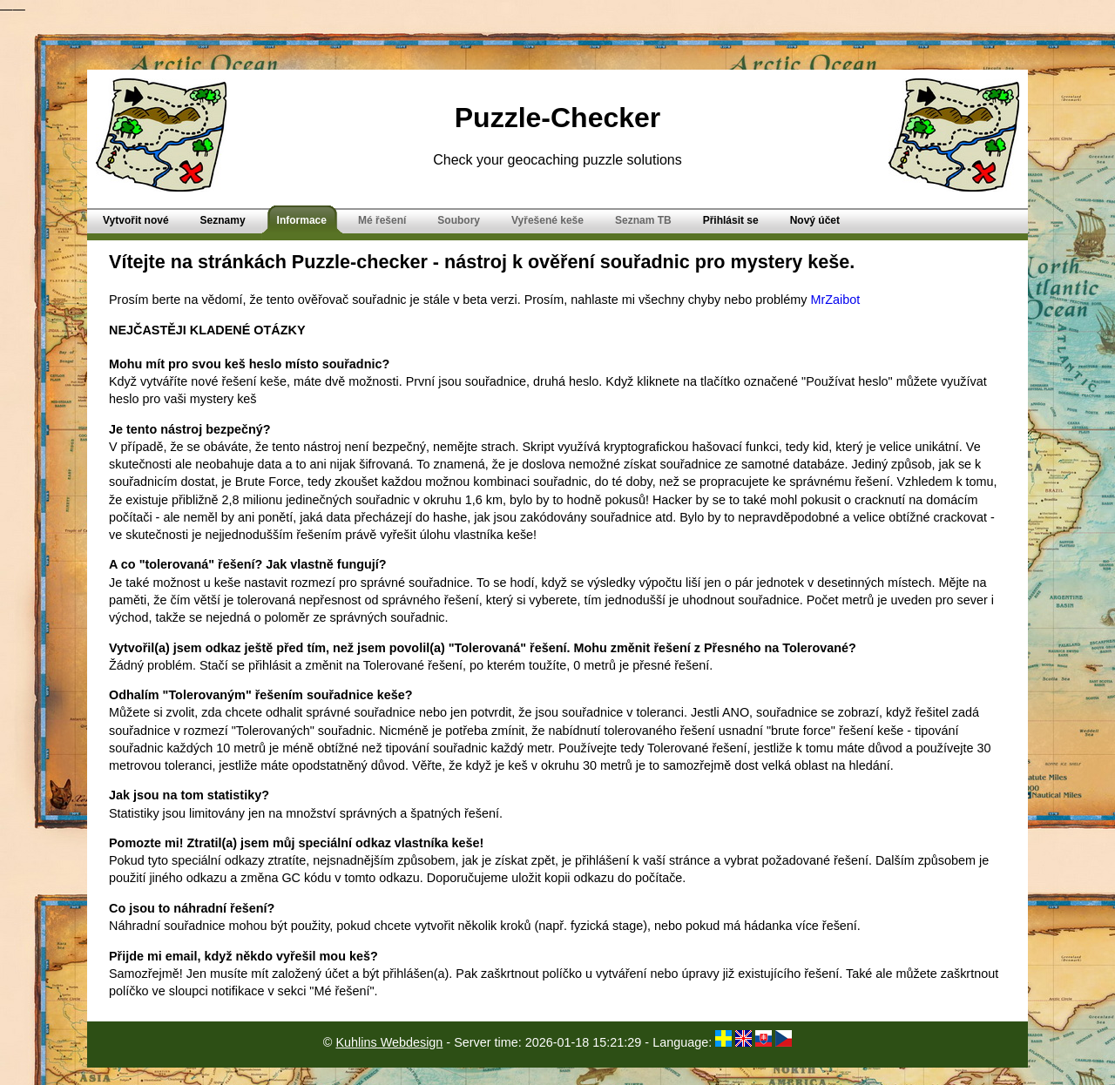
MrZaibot (835, 300)
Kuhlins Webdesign (389, 1042)
